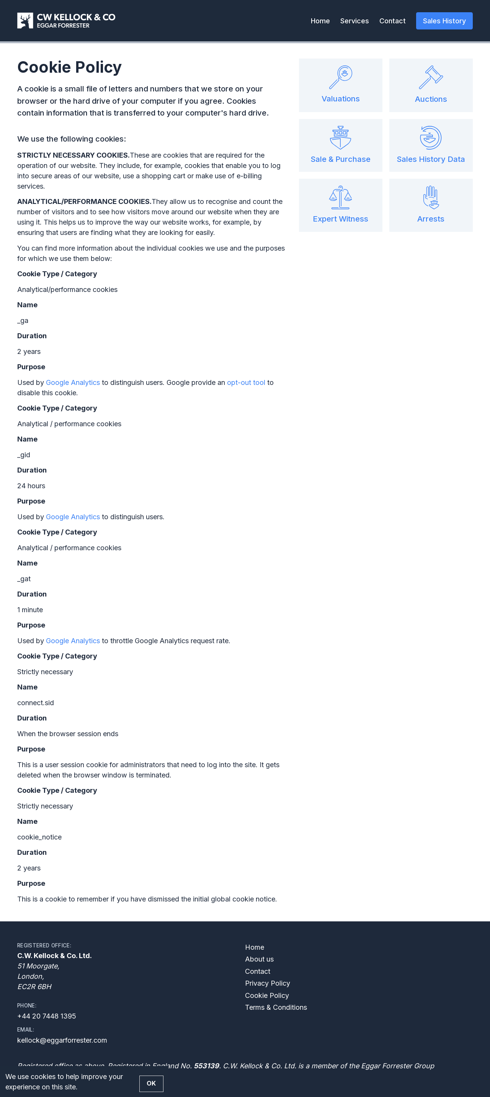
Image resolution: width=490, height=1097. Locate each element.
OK (151, 1083)
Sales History (444, 21)
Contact (392, 21)
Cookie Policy (267, 995)
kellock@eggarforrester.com (62, 1040)
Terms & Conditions (276, 1007)
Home (320, 21)
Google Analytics (73, 382)
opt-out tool (246, 382)
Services (354, 21)
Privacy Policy (267, 983)
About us (259, 959)
